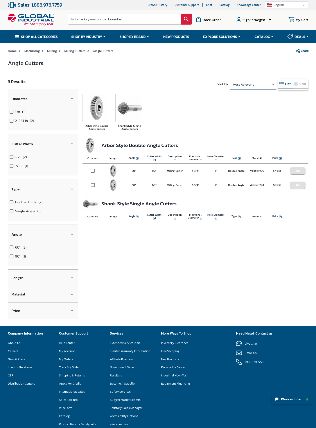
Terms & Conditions (149, 423)
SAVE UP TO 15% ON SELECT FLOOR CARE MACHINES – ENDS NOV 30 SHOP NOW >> (144, 47)
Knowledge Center (249, 5)
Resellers (116, 318)
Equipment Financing (175, 326)
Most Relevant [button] (243, 92)
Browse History (157, 5)
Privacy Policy (170, 423)
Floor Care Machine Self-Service (80, 375)
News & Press (16, 302)
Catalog (224, 5)
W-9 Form (65, 351)
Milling (52, 58)
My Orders (66, 302)
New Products (170, 302)
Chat (209, 5)
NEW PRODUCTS (176, 36)
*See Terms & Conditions (220, 47)
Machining (32, 58)
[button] (286, 5)
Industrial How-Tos (174, 318)
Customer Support (187, 5)
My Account (67, 294)
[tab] (285, 92)
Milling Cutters (74, 58)
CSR (10, 318)
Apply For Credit (70, 326)
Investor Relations (20, 310)
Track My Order (69, 310)
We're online (291, 399)
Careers (13, 294)
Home (12, 58)
